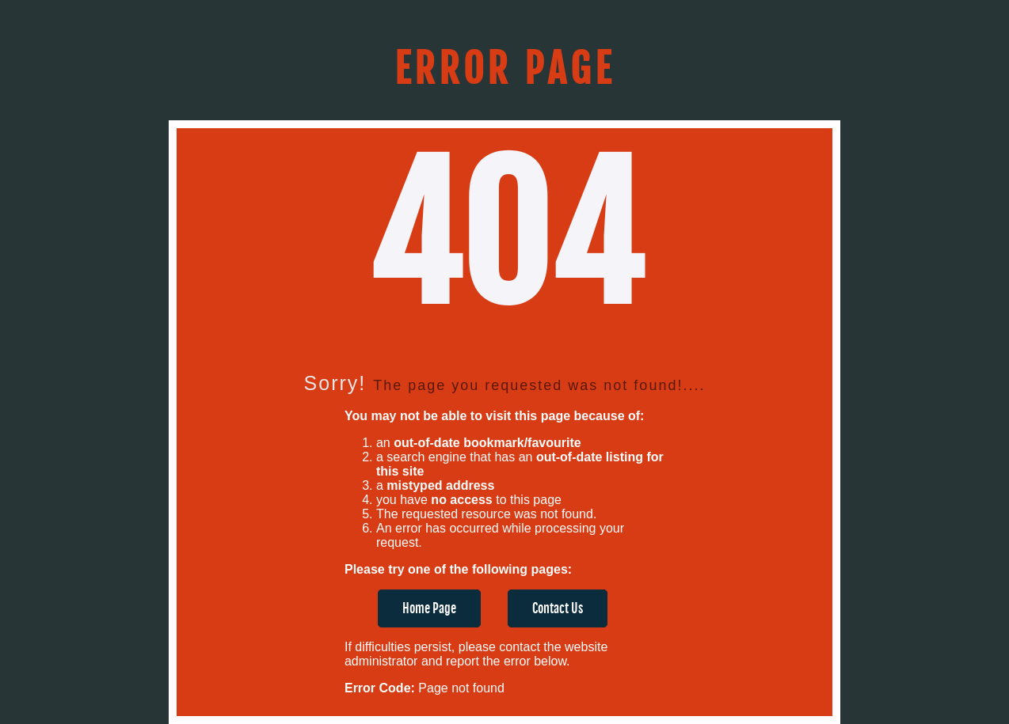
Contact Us (557, 608)
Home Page (429, 608)
